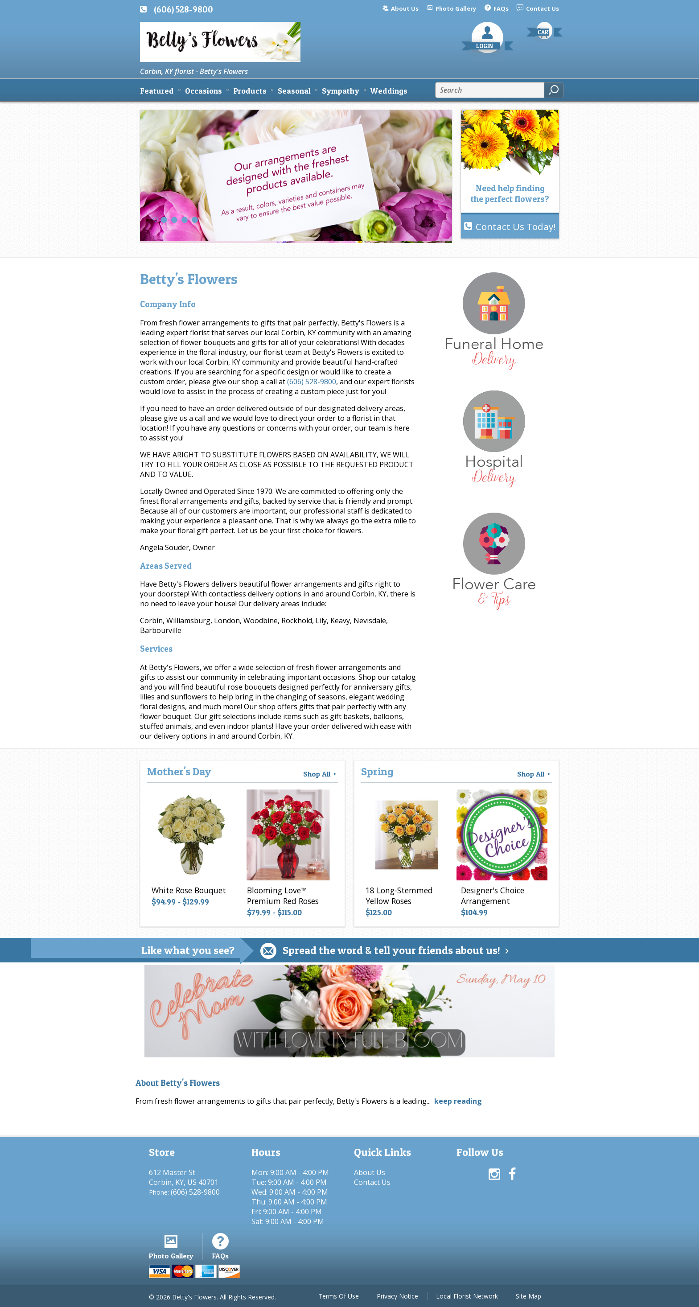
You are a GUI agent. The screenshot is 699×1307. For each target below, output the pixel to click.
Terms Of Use (338, 1296)
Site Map (528, 1296)
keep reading (458, 1101)
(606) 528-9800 (183, 9)
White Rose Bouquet (189, 890)
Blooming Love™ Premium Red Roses (283, 895)
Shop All (320, 773)
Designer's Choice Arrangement (492, 895)
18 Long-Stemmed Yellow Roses (399, 895)
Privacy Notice (397, 1296)
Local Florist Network (467, 1296)
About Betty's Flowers (178, 1083)
